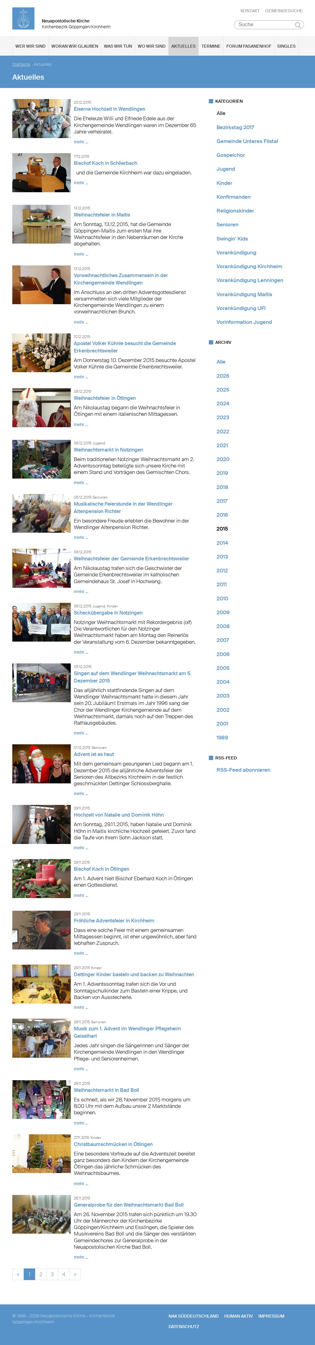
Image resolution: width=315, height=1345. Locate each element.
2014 (222, 542)
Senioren (227, 224)
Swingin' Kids (232, 238)
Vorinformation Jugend (244, 322)
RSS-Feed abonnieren (243, 770)
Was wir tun (118, 46)
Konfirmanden (234, 197)
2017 (222, 501)
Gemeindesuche (284, 11)
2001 (222, 724)
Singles (286, 46)
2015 (222, 529)
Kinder (224, 183)
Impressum (271, 1316)
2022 (223, 431)
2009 (223, 612)
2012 (222, 570)
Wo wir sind (151, 46)
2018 (222, 487)
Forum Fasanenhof (248, 46)
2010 (222, 598)
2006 (223, 654)
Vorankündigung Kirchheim (249, 266)
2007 (223, 640)
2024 (223, 403)
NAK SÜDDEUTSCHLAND (194, 1316)
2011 (222, 584)
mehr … (81, 142)
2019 (222, 473)
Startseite (21, 64)
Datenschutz (184, 1327)
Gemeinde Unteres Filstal (247, 141)
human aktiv (238, 1316)
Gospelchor (231, 155)
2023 (223, 417)
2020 (223, 459)
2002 (223, 709)
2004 (223, 682)
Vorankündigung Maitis (244, 294)
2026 (223, 375)
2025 (223, 390)
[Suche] (269, 25)
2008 (223, 626)
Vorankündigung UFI (241, 308)
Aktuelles (183, 46)
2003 (223, 696)
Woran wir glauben (74, 46)
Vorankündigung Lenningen (250, 280)
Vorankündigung (236, 252)
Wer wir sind (30, 46)
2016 (222, 515)
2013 (222, 557)
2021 (222, 445)
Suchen (298, 25)
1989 (222, 737)
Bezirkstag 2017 (235, 127)
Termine (211, 46)
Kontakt (250, 11)
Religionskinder (235, 211)
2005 (223, 668)
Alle (221, 113)
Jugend (226, 169)
